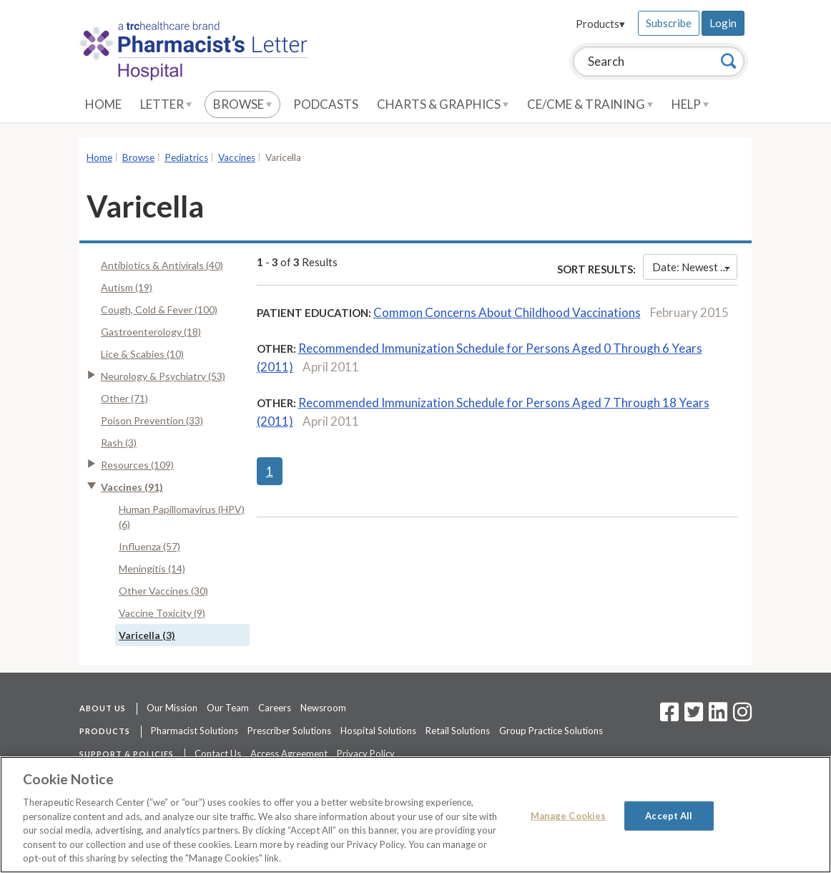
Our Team (228, 707)
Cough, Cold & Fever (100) (159, 309)
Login (723, 22)
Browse (242, 104)
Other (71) (124, 398)
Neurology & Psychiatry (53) (163, 376)
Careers (274, 707)
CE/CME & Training (590, 104)
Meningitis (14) (152, 568)
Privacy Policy (366, 753)
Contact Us (218, 753)
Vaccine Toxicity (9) (162, 613)
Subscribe (669, 22)
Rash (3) (119, 442)
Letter (166, 104)
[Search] (728, 61)
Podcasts (325, 104)
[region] (415, 814)
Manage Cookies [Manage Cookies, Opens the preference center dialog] (568, 815)
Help (690, 104)
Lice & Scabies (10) (142, 354)
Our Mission (172, 707)
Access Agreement (289, 753)
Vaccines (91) (132, 487)
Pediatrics (186, 157)
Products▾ (600, 23)
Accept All (668, 815)
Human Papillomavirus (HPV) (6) (182, 516)
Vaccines (236, 157)
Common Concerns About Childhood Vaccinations (507, 312)
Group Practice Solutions (551, 730)
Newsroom (323, 707)
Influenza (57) (149, 546)
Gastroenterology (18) (151, 332)
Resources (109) (137, 465)
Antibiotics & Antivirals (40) (162, 265)
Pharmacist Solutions (194, 730)
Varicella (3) (147, 635)
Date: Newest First (694, 266)
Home (103, 104)
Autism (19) (126, 287)
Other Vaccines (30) (163, 591)
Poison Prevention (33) (152, 420)
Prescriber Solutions (289, 730)
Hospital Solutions (378, 730)
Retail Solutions (458, 730)
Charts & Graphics (442, 104)
